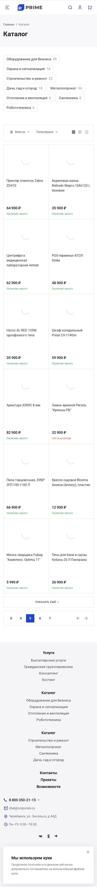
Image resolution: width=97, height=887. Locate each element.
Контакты (48, 773)
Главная (8, 24)
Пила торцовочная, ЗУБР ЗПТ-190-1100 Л (26, 482)
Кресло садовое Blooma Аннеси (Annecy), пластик (71, 482)
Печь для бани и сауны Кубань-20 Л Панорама (69, 557)
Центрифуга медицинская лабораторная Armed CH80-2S (22, 261)
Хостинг (48, 680)
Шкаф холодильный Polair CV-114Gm (67, 332)
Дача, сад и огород (25, 88)
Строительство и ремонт (30, 78)
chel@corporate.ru (22, 808)
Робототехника (21, 108)
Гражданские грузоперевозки (48, 667)
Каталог (48, 693)
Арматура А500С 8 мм (23, 405)
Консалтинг (48, 673)
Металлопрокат (66, 88)
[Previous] (78, 618)
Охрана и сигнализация (28, 69)
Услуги (48, 653)
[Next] (86, 618)
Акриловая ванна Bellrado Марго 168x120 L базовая (71, 185)
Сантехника (70, 98)
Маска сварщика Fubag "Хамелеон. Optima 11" (25, 557)
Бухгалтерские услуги (48, 660)
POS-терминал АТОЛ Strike (67, 258)
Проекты (48, 780)
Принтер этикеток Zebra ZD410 (25, 183)
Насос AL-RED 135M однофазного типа (21, 332)
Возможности (48, 786)
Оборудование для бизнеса (32, 59)
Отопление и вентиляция (29, 98)
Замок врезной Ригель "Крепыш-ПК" (69, 407)
